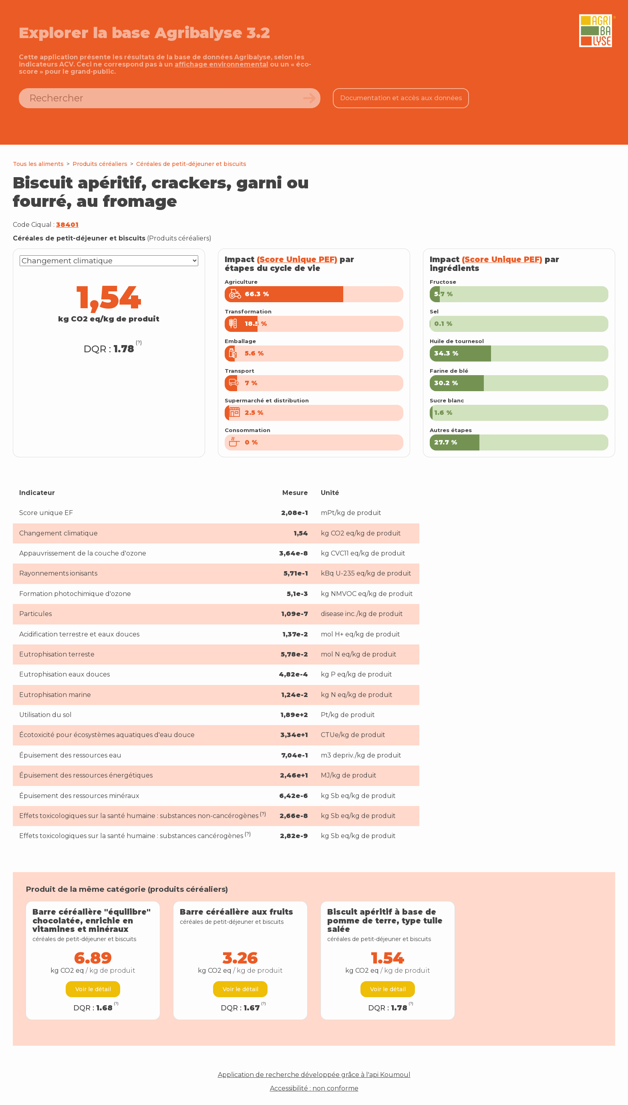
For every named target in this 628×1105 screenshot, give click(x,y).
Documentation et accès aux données (401, 98)
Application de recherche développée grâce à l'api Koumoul (314, 1075)
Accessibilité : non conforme (314, 1088)
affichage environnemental (221, 64)
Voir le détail (93, 989)
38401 (67, 224)
